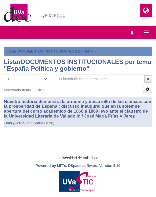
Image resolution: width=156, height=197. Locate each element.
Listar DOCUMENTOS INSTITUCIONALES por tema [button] (51, 51)
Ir (148, 79)
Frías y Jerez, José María (23, 123)
